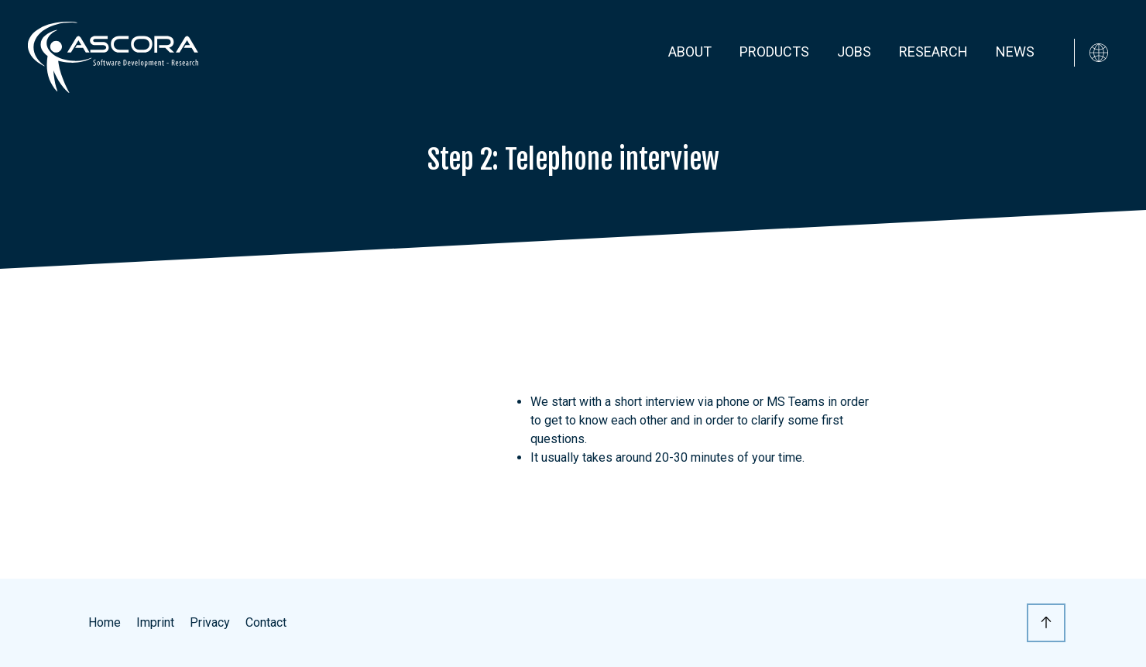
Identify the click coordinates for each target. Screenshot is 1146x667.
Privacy (210, 622)
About (690, 51)
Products (774, 51)
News (1015, 51)
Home (104, 622)
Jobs (854, 51)
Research (933, 51)
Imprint (155, 622)
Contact (265, 622)
